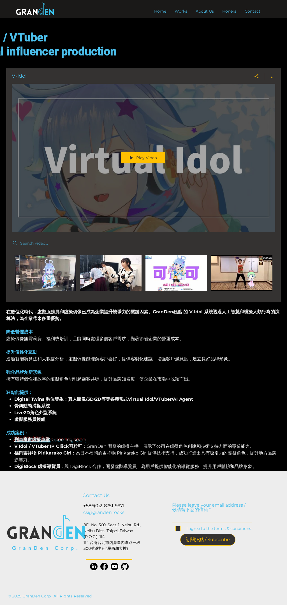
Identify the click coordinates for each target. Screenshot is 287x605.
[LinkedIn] (94, 566)
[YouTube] (114, 566)
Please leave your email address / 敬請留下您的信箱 (209, 507)
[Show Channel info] (269, 76)
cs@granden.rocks (103, 512)
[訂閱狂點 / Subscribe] (207, 540)
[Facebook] (104, 566)
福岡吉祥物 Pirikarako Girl (42, 453)
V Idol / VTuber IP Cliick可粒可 (48, 446)
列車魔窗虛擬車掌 (32, 439)
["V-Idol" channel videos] (143, 274)
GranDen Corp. (46, 548)
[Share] (256, 76)
